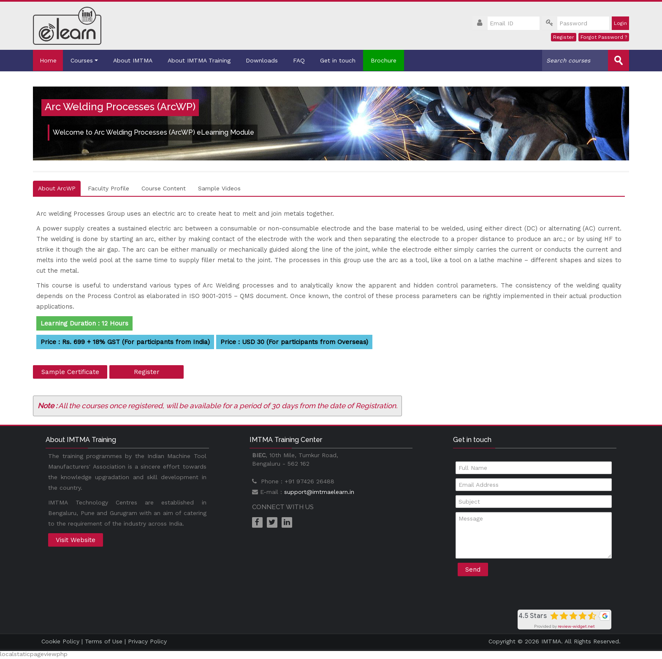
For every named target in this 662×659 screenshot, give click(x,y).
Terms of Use (103, 641)
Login (620, 23)
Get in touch (341, 60)
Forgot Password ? (604, 37)
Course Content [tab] (163, 187)
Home (49, 60)
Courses (88, 60)
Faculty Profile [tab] (108, 187)
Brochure (387, 60)
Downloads (266, 60)
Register (563, 37)
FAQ (303, 60)
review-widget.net (576, 626)
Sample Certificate (70, 371)
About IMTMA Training (202, 60)
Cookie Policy (60, 641)
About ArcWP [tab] (57, 187)
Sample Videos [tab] (219, 187)
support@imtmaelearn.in (319, 491)
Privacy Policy (147, 641)
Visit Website (75, 539)
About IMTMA (136, 60)
